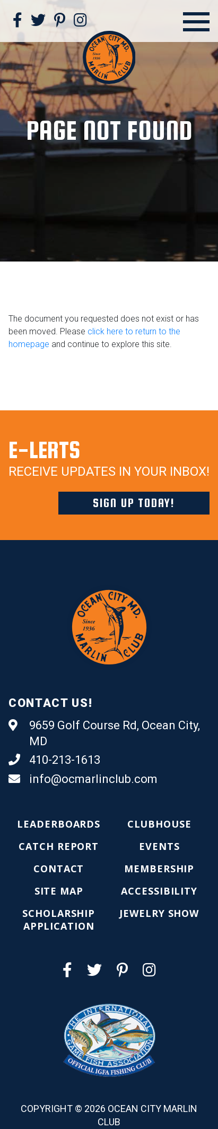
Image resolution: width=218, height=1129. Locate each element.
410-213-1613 (54, 760)
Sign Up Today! (134, 503)
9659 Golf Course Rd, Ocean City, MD (104, 733)
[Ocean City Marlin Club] (109, 57)
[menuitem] (58, 824)
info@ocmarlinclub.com (83, 779)
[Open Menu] (196, 22)
